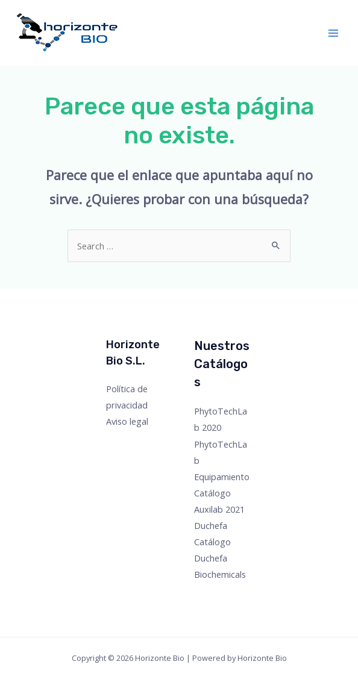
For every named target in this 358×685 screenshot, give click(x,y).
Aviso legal (127, 421)
